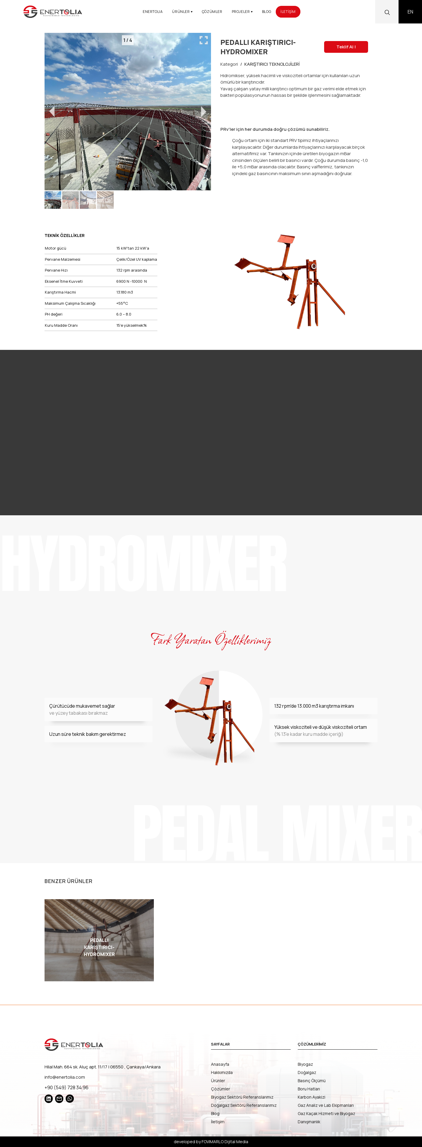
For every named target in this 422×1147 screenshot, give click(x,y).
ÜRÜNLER (182, 11)
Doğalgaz (307, 1072)
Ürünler (218, 1080)
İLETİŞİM (288, 11)
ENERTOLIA (153, 11)
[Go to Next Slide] (203, 112)
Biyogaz (305, 1064)
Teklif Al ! (346, 47)
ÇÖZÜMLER (212, 11)
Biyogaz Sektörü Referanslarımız (242, 1097)
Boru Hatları (309, 1089)
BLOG (266, 11)
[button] (53, 200)
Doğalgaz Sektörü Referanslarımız (244, 1105)
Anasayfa (220, 1064)
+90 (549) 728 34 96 (67, 1087)
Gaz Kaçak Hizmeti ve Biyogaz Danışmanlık (326, 1117)
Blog (215, 1113)
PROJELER (242, 11)
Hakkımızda (222, 1072)
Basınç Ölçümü (312, 1080)
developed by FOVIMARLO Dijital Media (211, 1141)
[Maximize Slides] (203, 40)
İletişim (217, 1121)
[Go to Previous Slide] (52, 112)
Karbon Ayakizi (311, 1097)
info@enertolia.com (65, 1077)
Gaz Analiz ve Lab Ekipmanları (326, 1105)
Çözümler (220, 1089)
